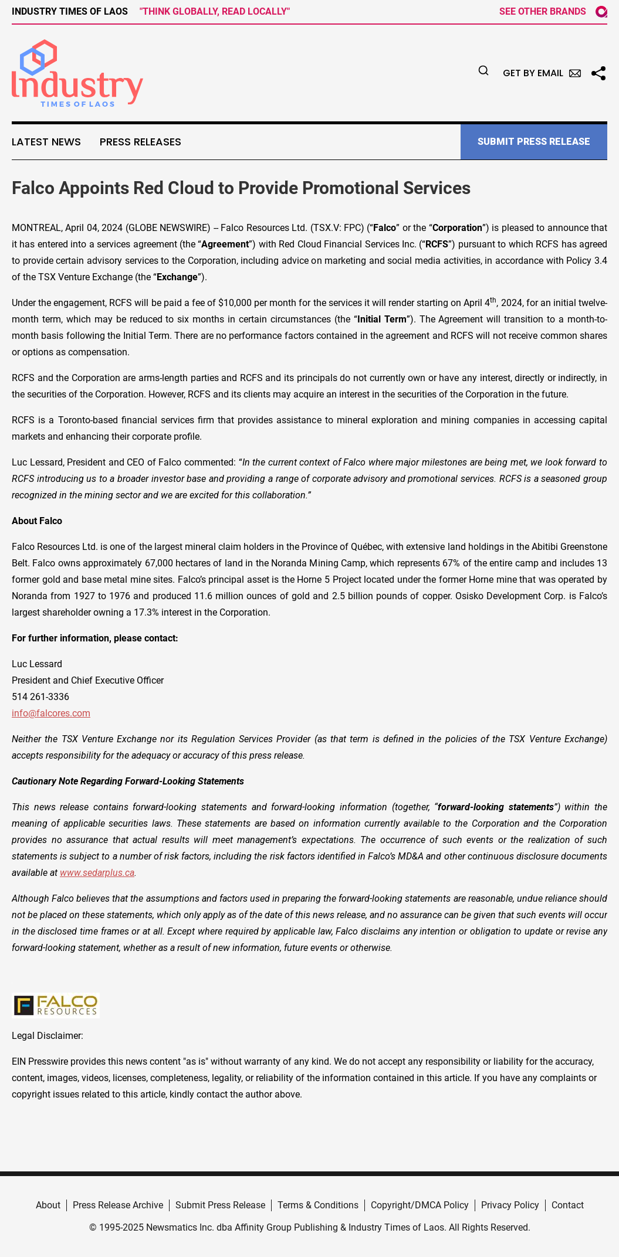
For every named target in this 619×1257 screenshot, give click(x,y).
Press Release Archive (118, 1205)
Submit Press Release (220, 1205)
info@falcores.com (51, 713)
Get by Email (542, 73)
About (48, 1205)
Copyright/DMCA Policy (420, 1205)
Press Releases (140, 141)
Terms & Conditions (318, 1205)
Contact (568, 1205)
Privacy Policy (510, 1205)
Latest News (46, 141)
